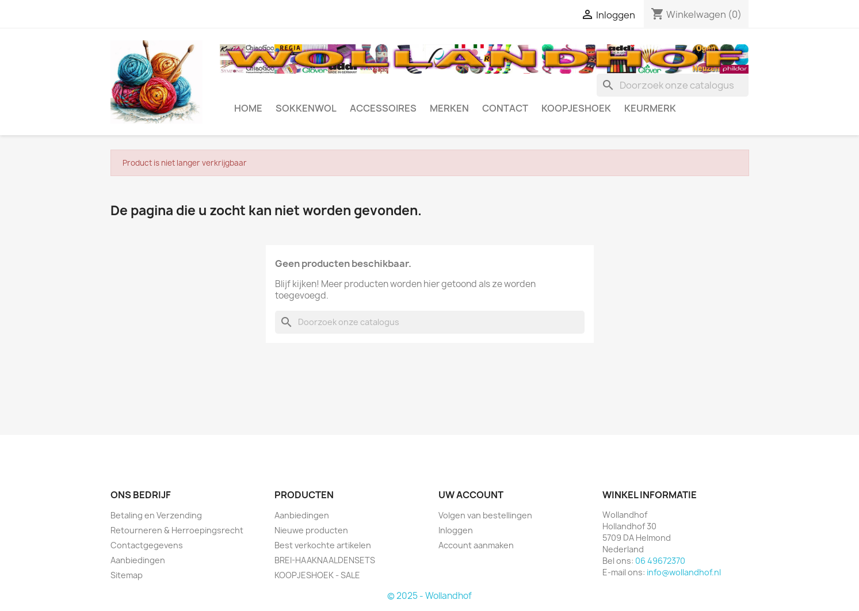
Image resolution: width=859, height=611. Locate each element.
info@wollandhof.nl (684, 572)
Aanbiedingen (137, 560)
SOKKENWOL (306, 108)
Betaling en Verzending (156, 515)
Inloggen (455, 530)
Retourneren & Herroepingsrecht (176, 530)
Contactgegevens (146, 545)
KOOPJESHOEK (576, 108)
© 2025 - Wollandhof (429, 596)
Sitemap (126, 575)
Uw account (470, 494)
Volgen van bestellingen (485, 515)
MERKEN (449, 108)
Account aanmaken (476, 545)
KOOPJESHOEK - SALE (317, 575)
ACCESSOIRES (383, 108)
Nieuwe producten (311, 530)
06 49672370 (660, 560)
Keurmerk (650, 108)
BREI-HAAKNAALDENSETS (324, 560)
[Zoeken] (673, 85)
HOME (248, 108)
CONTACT (505, 108)
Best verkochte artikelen (322, 545)
